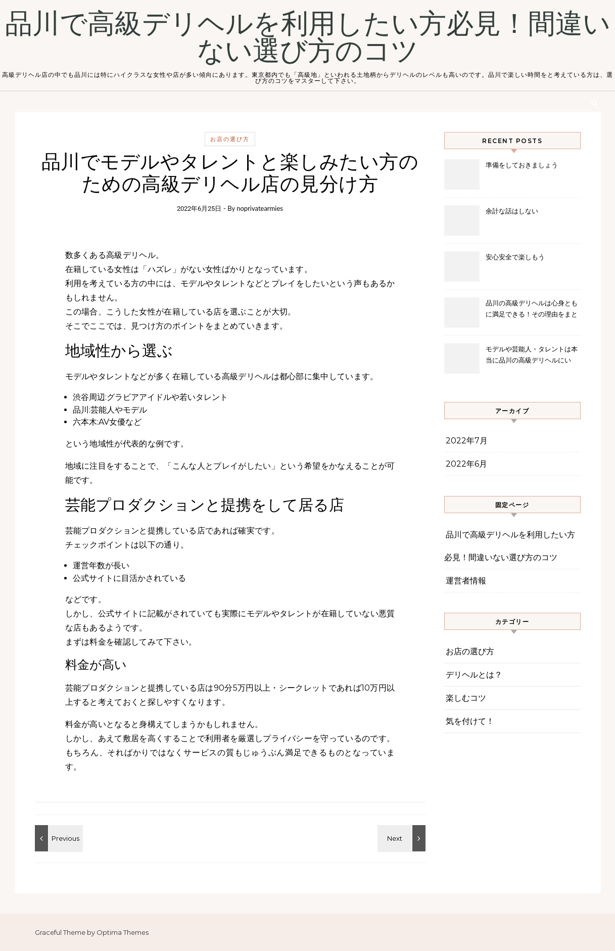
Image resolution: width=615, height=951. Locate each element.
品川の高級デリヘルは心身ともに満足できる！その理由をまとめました (532, 310)
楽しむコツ (466, 698)
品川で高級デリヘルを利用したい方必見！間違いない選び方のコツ (307, 38)
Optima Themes (123, 932)
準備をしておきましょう (522, 165)
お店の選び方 (230, 139)
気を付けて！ (470, 721)
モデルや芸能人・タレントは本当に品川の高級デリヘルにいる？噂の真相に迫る (532, 356)
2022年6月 (466, 464)
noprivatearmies (259, 208)
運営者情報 (466, 580)
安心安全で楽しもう (515, 257)
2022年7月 (467, 440)
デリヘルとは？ (474, 675)
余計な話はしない (512, 211)
